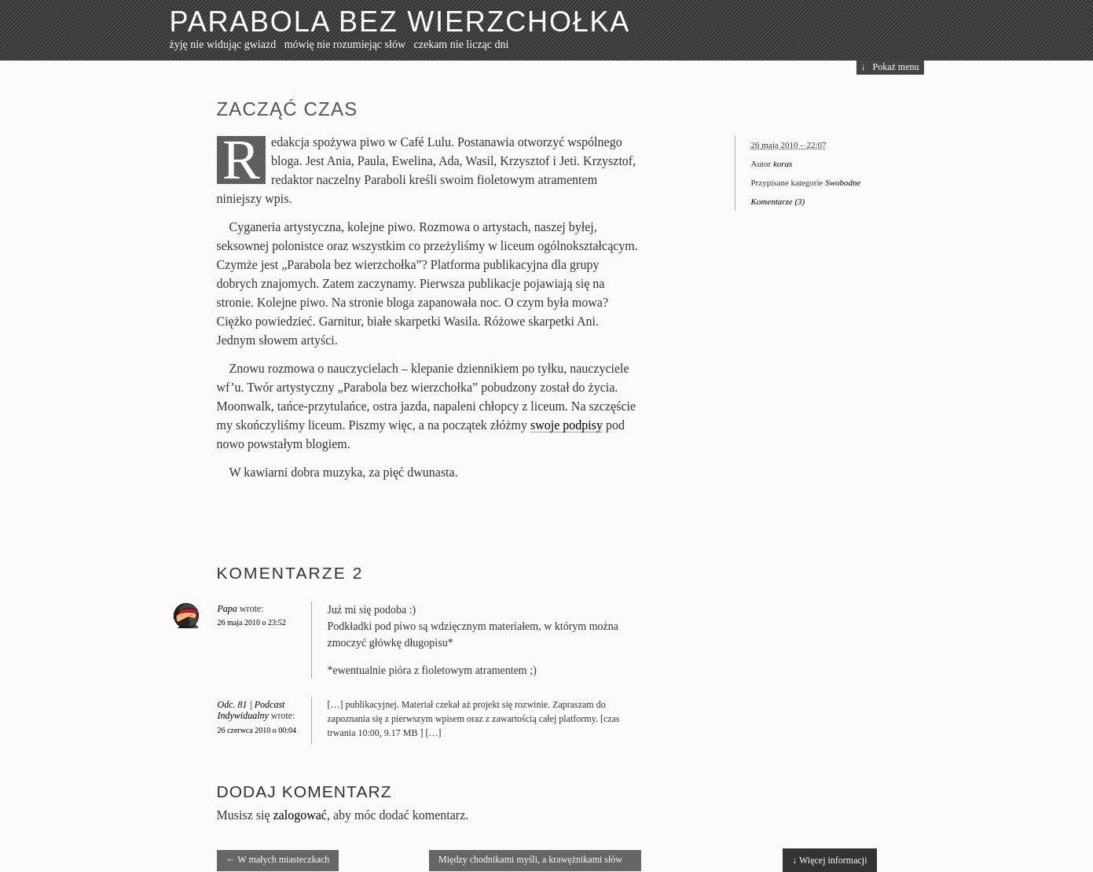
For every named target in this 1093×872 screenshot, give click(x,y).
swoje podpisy (566, 425)
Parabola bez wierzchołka (400, 22)
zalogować (300, 815)
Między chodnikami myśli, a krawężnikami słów (530, 862)
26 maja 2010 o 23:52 (252, 622)
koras (782, 163)
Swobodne (842, 182)
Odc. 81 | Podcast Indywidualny (251, 710)
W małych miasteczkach (278, 859)
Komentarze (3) (778, 201)
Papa (227, 608)
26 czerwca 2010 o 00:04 (257, 730)
